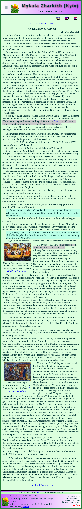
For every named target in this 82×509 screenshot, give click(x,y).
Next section (47, 485)
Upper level (34, 485)
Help (39, 493)
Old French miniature (17, 271)
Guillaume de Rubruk (41, 23)
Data (56, 121)
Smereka (26, 507)
